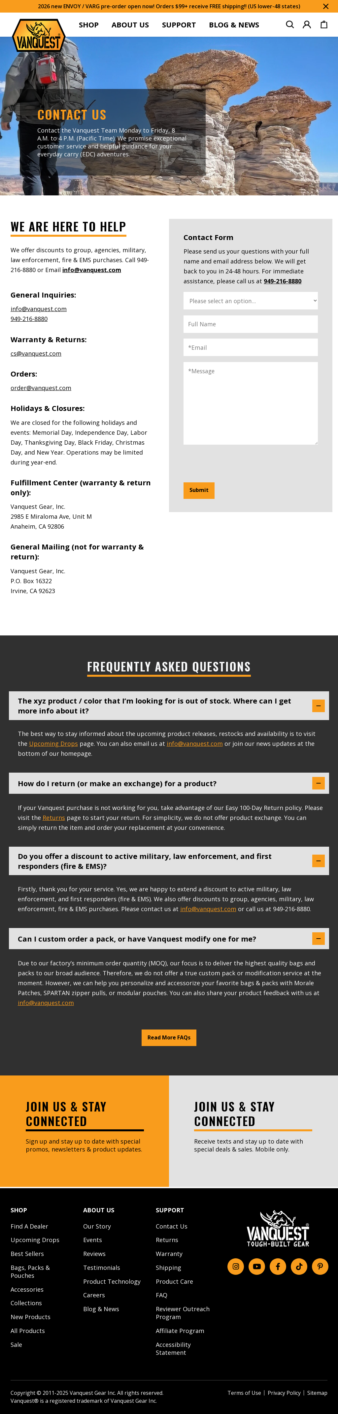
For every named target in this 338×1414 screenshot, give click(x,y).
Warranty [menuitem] (169, 1254)
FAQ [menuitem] (161, 1295)
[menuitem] (290, 24)
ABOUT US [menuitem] (130, 24)
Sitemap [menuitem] (317, 1392)
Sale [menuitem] (16, 1345)
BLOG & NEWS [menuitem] (234, 24)
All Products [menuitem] (28, 1331)
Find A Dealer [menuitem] (29, 1226)
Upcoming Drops (53, 743)
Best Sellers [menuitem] (27, 1254)
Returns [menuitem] (167, 1240)
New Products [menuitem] (31, 1317)
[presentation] (234, 463)
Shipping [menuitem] (168, 1268)
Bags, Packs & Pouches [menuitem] (30, 1271)
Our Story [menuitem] (97, 1226)
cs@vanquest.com (36, 353)
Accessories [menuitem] (27, 1289)
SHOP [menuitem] (89, 24)
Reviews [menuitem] (94, 1254)
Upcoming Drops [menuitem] (35, 1240)
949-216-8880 (29, 319)
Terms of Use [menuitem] (244, 1392)
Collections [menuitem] (26, 1303)
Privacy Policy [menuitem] (284, 1392)
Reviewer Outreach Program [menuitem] (183, 1313)
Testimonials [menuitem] (101, 1268)
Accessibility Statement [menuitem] (173, 1348)
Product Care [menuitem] (174, 1281)
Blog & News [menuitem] (101, 1309)
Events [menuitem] (92, 1240)
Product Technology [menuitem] (112, 1281)
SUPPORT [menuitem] (179, 24)
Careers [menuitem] (94, 1295)
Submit (199, 490)
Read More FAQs (169, 1039)
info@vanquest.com (91, 270)
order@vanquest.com (41, 388)
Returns (54, 818)
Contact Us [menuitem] (171, 1226)
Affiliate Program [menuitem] (180, 1331)
